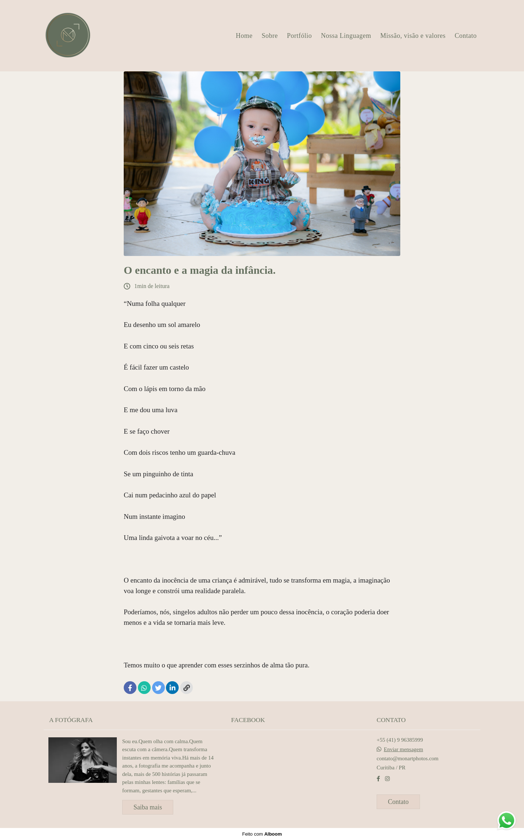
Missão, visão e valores (412, 35)
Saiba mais (148, 807)
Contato (466, 35)
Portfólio (299, 35)
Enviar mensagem (403, 749)
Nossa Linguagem (346, 35)
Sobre (270, 35)
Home (244, 35)
